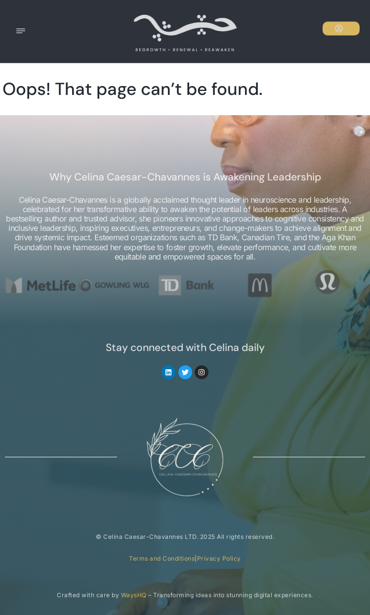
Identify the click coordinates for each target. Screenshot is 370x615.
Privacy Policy (219, 558)
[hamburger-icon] (21, 31)
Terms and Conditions (162, 558)
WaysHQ (134, 595)
